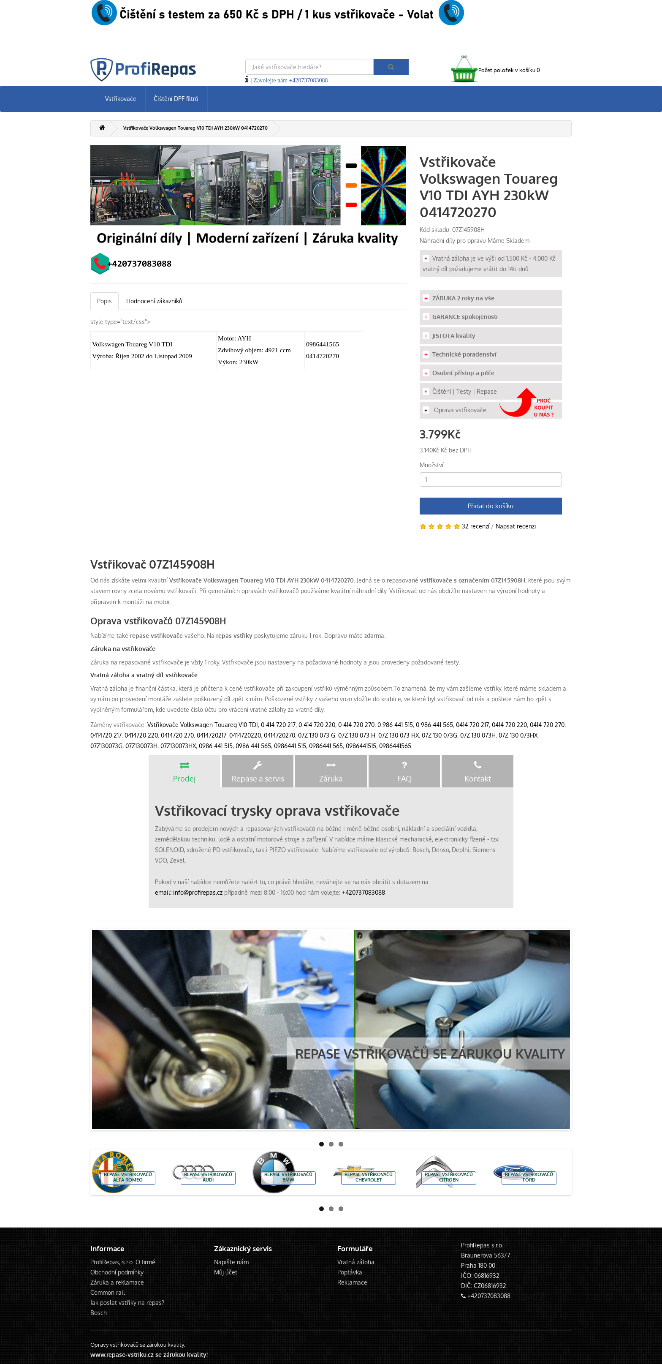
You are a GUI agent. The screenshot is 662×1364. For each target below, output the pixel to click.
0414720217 (211, 735)
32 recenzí (475, 526)
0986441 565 (326, 745)
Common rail (107, 1292)
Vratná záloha (355, 1262)
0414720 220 (141, 735)
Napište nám (231, 1262)
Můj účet (225, 1272)
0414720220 (245, 735)
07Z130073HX (178, 745)
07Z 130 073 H (356, 735)
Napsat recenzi (516, 526)
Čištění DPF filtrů (176, 98)
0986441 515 (290, 745)
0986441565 (395, 745)
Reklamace (352, 1282)
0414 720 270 (547, 724)
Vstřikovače (120, 98)
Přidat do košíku (490, 506)
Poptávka (349, 1272)
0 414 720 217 (278, 724)
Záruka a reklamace (117, 1282)
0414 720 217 (472, 724)
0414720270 (279, 735)
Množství (431, 464)
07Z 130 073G (439, 735)
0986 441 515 (216, 745)
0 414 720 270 (356, 724)
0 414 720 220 (316, 724)
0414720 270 (177, 735)
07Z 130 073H (478, 735)
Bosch (98, 1312)
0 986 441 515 (395, 724)
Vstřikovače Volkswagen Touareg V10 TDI (202, 724)
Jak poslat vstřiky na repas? (127, 1302)
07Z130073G (106, 745)
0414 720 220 (509, 724)
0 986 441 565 (434, 724)
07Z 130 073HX (518, 735)
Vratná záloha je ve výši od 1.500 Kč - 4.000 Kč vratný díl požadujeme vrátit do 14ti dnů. (489, 263)
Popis (104, 301)
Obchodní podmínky (117, 1272)
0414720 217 (106, 735)
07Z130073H (141, 745)
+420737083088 (363, 892)
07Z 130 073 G (316, 735)
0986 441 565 (253, 745)
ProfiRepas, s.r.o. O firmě (122, 1262)
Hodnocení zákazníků (154, 301)
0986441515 (361, 745)
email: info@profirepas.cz (188, 892)
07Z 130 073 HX (398, 735)
